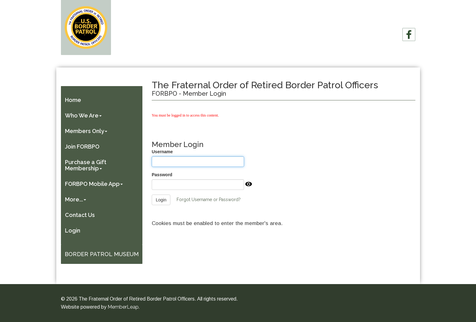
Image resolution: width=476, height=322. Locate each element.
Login (73, 230)
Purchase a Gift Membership (86, 165)
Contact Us (80, 215)
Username (162, 151)
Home (74, 100)
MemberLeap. (124, 307)
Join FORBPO (83, 146)
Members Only (87, 131)
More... (76, 199)
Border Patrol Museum (102, 254)
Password (162, 174)
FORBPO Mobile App (94, 184)
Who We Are (84, 115)
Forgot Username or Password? (209, 199)
